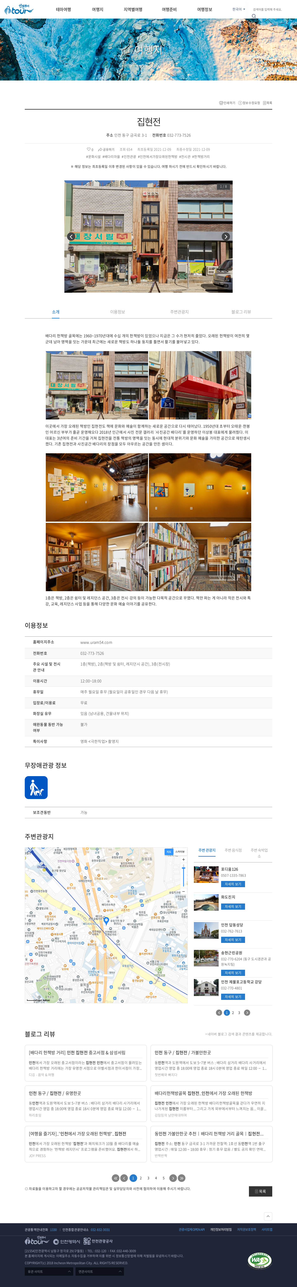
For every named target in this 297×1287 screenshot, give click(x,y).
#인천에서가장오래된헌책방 (158, 156)
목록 (269, 103)
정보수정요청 (251, 103)
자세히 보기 (233, 884)
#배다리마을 (112, 156)
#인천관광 (129, 156)
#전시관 (185, 156)
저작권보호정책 (246, 1229)
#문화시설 (93, 156)
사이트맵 (267, 1229)
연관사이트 (86, 1271)
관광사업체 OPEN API (191, 1229)
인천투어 (19, 9)
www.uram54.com (96, 642)
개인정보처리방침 (221, 1229)
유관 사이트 (35, 1271)
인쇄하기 (229, 103)
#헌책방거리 (201, 156)
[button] (71, 236)
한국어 (237, 9)
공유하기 (108, 149)
